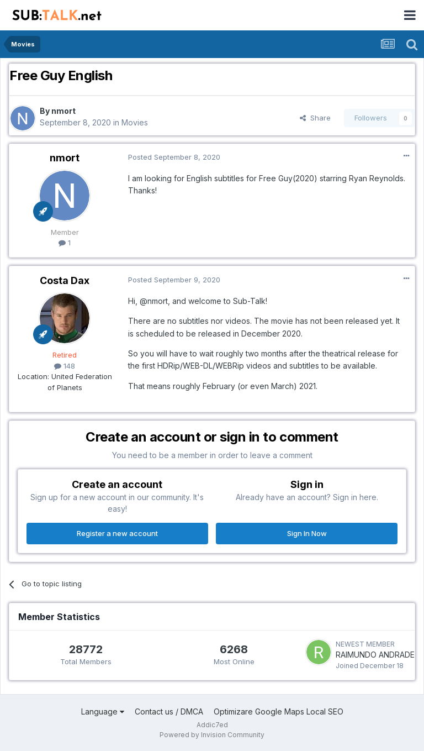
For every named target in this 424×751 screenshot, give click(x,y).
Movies (134, 122)
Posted (174, 157)
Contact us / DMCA (169, 711)
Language (102, 711)
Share (315, 117)
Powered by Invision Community (212, 735)
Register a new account (117, 533)
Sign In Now (307, 533)
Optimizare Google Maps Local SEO (278, 711)
